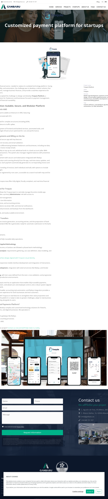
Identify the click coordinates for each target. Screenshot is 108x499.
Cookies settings (77, 491)
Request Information (32, 432)
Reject (99, 491)
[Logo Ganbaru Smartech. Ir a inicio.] (10, 7)
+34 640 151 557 (31, 2)
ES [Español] (102, 2)
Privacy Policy (20, 427)
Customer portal (6, 2)
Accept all (90, 491)
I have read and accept (14, 427)
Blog (98, 2)
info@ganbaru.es (19, 2)
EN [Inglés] (106, 2)
